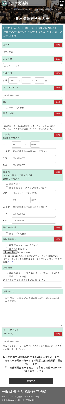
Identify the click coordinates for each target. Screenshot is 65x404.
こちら (10, 262)
